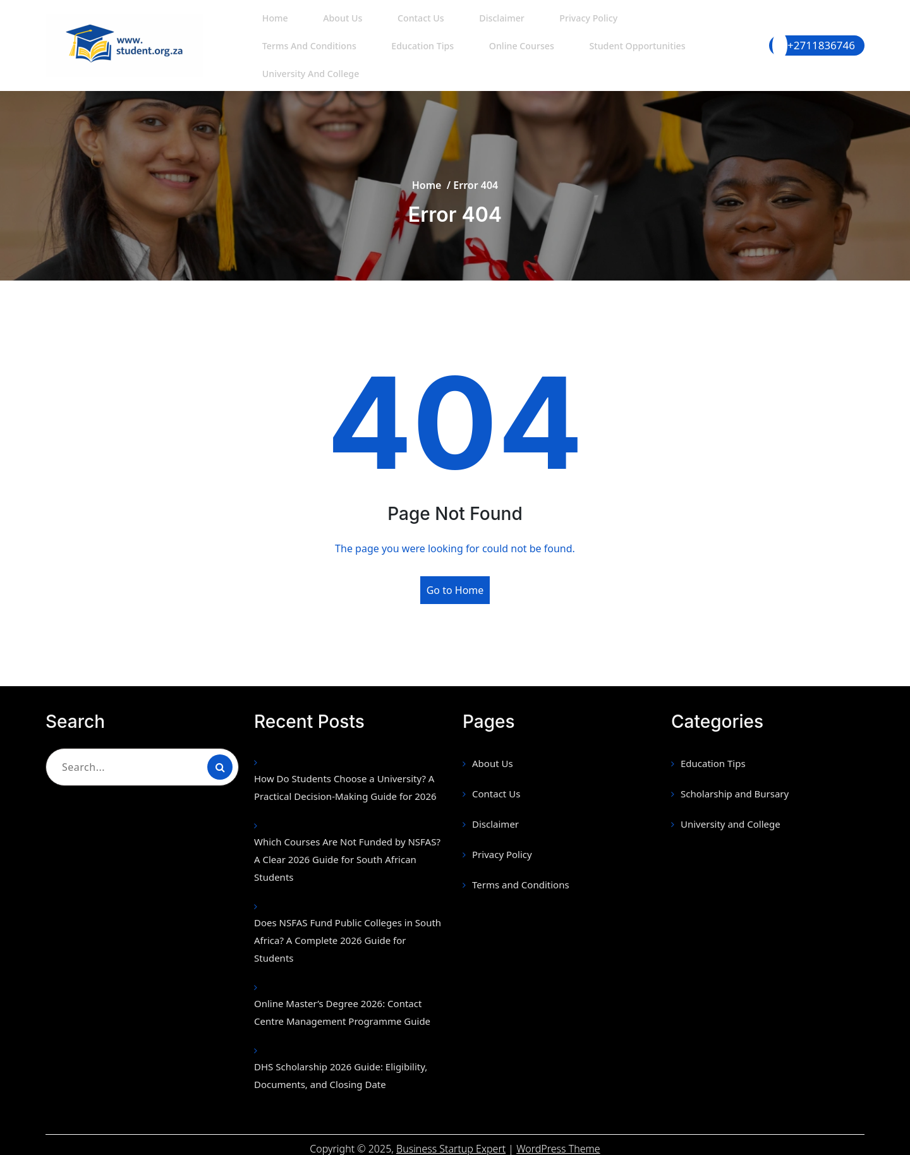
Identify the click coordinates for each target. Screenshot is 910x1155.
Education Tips (290, 55)
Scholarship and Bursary (735, 786)
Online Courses (382, 55)
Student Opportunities (493, 55)
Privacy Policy (554, 27)
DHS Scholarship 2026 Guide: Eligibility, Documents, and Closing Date (340, 1068)
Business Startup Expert (451, 1141)
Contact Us (401, 27)
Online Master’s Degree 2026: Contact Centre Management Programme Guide (342, 1004)
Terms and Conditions (660, 27)
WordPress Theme (558, 1141)
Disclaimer (475, 27)
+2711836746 (821, 41)
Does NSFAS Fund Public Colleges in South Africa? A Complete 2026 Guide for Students (347, 933)
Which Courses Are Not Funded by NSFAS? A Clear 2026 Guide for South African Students (347, 852)
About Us (330, 27)
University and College (620, 55)
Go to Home (455, 583)
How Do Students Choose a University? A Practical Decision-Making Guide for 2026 (345, 780)
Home (270, 27)
